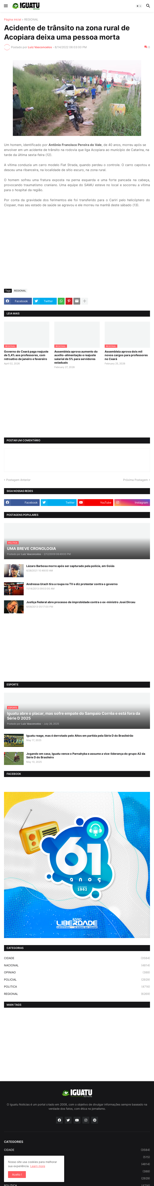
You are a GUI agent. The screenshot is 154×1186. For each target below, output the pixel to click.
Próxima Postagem (135, 479)
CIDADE (77, 958)
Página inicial (12, 19)
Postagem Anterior (18, 479)
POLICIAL (77, 980)
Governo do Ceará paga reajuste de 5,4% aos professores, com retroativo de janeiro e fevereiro (26, 355)
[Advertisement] (77, 255)
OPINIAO (77, 972)
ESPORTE (77, 1157)
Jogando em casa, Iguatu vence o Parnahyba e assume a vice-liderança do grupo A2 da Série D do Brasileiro (85, 755)
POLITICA (77, 987)
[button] (5, 6)
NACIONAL (77, 965)
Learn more (37, 1166)
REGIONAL (31, 19)
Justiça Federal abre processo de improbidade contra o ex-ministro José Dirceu (80, 602)
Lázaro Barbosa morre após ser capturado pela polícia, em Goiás (70, 566)
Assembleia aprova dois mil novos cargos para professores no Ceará (126, 355)
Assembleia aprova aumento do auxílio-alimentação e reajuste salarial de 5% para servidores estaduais (76, 357)
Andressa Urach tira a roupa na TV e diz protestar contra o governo (72, 584)
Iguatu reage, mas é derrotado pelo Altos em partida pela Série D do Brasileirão (79, 735)
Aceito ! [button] (17, 1174)
